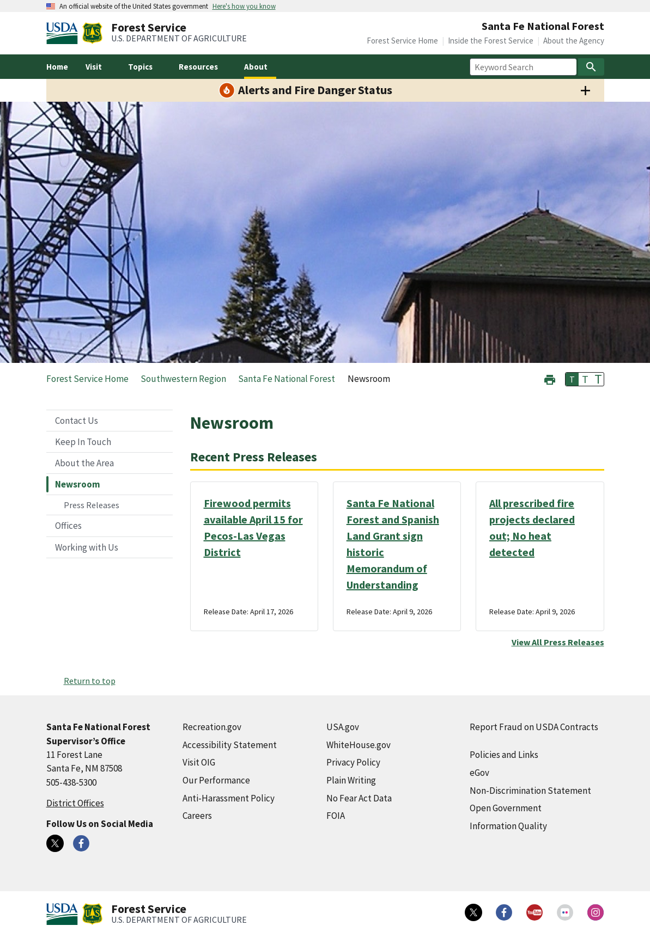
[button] (549, 378)
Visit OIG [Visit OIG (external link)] (199, 762)
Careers (197, 816)
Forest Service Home (402, 40)
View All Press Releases (558, 642)
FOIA (335, 816)
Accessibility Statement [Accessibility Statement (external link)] (230, 745)
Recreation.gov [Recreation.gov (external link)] (212, 727)
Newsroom (77, 484)
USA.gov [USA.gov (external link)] (342, 727)
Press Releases (91, 504)
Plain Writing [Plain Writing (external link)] (351, 780)
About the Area (84, 463)
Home (57, 66)
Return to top (90, 680)
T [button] (572, 379)
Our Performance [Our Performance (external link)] (216, 780)
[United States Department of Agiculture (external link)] (64, 33)
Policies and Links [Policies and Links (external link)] (504, 755)
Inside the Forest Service (490, 40)
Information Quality (508, 826)
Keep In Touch (83, 442)
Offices (68, 526)
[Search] (591, 67)
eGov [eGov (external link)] (479, 773)
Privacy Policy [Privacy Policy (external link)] (353, 762)
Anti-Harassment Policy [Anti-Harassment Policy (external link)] (229, 798)
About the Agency (573, 40)
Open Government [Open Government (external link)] (506, 808)
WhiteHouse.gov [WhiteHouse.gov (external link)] (358, 745)
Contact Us (76, 421)
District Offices (75, 803)
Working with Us (86, 547)
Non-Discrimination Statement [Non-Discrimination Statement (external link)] (530, 791)
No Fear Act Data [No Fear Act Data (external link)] (359, 798)
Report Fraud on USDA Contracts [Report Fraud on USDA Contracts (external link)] (534, 727)
